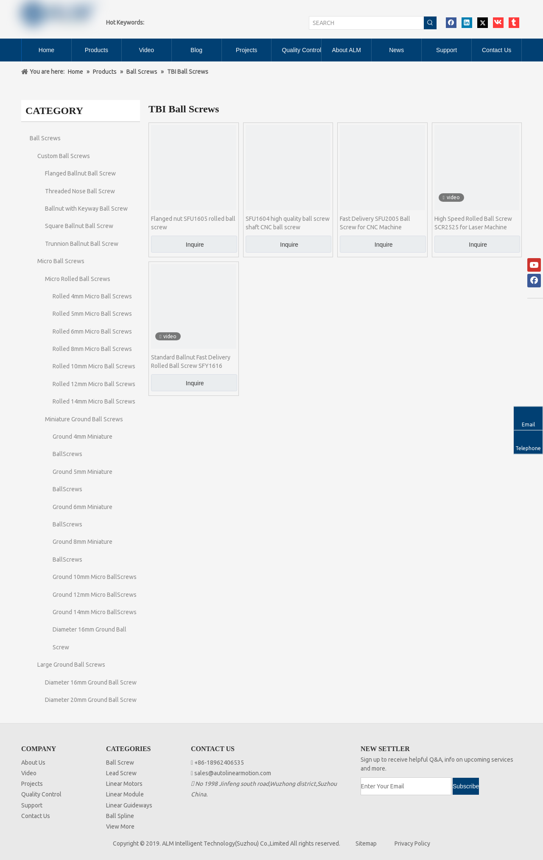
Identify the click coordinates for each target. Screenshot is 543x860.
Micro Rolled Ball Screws (77, 279)
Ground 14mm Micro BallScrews (95, 612)
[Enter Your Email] (406, 786)
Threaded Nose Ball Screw (80, 191)
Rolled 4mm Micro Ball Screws (92, 296)
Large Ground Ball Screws (71, 664)
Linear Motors (124, 783)
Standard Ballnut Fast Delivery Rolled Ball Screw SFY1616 (190, 361)
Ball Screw (120, 762)
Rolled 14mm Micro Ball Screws (94, 401)
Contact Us (35, 816)
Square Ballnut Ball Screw (79, 226)
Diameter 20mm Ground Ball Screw (91, 699)
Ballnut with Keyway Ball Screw (86, 208)
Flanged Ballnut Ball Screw (80, 173)
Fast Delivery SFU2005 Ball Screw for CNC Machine (375, 223)
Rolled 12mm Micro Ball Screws (94, 384)
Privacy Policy (412, 843)
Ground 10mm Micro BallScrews (95, 576)
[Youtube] (534, 265)
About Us (33, 762)
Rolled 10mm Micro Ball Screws (94, 366)
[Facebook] (534, 280)
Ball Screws (45, 138)
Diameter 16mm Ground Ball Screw (91, 682)
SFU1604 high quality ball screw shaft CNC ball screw (288, 223)
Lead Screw (121, 773)
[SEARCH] (366, 23)
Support (31, 805)
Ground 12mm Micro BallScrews (95, 594)
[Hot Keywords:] (430, 23)
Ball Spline (120, 816)
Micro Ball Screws (60, 261)
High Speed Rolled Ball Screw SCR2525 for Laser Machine (473, 223)
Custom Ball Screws (63, 156)
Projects (32, 783)
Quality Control (41, 794)
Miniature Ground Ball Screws (84, 419)
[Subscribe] (466, 786)
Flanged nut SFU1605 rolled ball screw (193, 223)
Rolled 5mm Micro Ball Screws (92, 313)
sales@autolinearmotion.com (232, 773)
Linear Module (125, 794)
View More (120, 826)
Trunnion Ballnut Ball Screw (81, 243)
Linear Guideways (129, 805)
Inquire (195, 244)
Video (28, 773)
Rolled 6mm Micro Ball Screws (92, 331)
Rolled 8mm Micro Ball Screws (92, 348)
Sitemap (366, 843)
